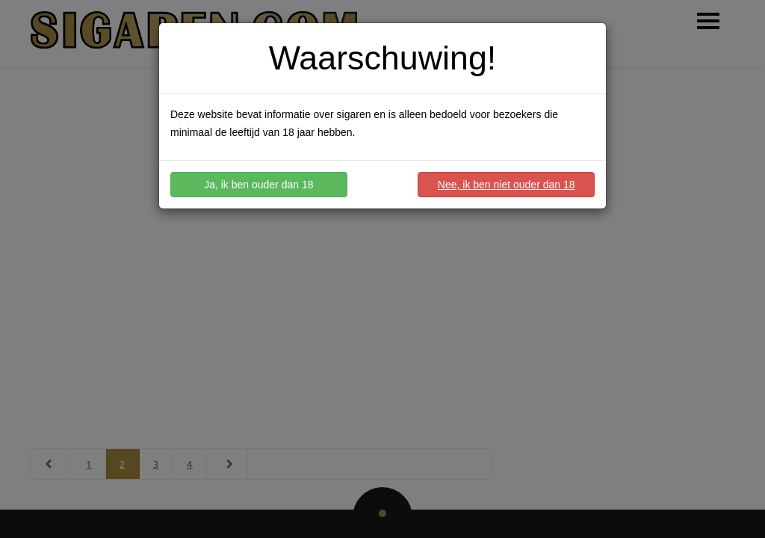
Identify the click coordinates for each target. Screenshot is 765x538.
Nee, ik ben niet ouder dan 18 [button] (506, 185)
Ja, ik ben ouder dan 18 (258, 185)
